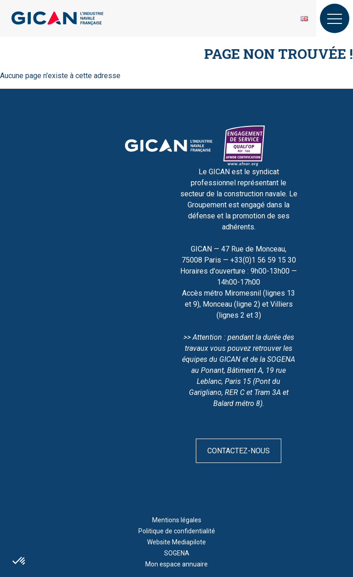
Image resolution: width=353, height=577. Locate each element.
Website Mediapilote (176, 542)
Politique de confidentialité (176, 531)
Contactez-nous (238, 450)
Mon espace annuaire (176, 564)
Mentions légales (176, 520)
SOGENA (176, 553)
